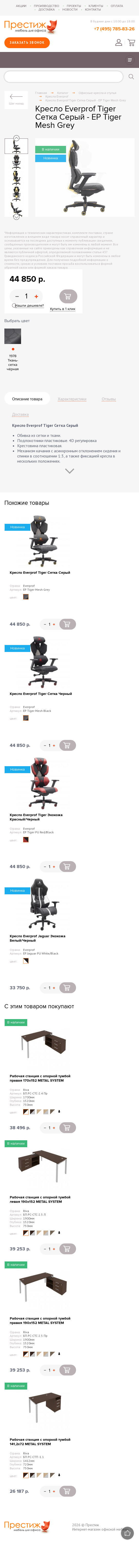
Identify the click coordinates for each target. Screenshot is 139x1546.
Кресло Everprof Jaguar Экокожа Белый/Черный (38, 938)
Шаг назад (16, 103)
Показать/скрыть (130, 60)
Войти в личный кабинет (118, 42)
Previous (16, 138)
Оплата (117, 6)
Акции (21, 6)
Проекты (74, 6)
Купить (68, 296)
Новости (69, 9)
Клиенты (96, 6)
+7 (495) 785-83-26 (114, 29)
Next (16, 217)
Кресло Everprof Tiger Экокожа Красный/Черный (36, 817)
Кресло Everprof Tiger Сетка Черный (41, 694)
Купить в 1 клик (62, 309)
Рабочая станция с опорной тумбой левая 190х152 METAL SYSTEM (40, 1199)
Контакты (93, 9)
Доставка (47, 9)
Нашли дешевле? (29, 305)
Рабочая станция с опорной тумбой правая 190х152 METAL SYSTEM (40, 1320)
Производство (46, 6)
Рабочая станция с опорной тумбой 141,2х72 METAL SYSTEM (40, 1441)
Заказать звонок (27, 42)
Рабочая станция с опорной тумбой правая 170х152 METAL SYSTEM (40, 1078)
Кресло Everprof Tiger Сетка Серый (40, 572)
